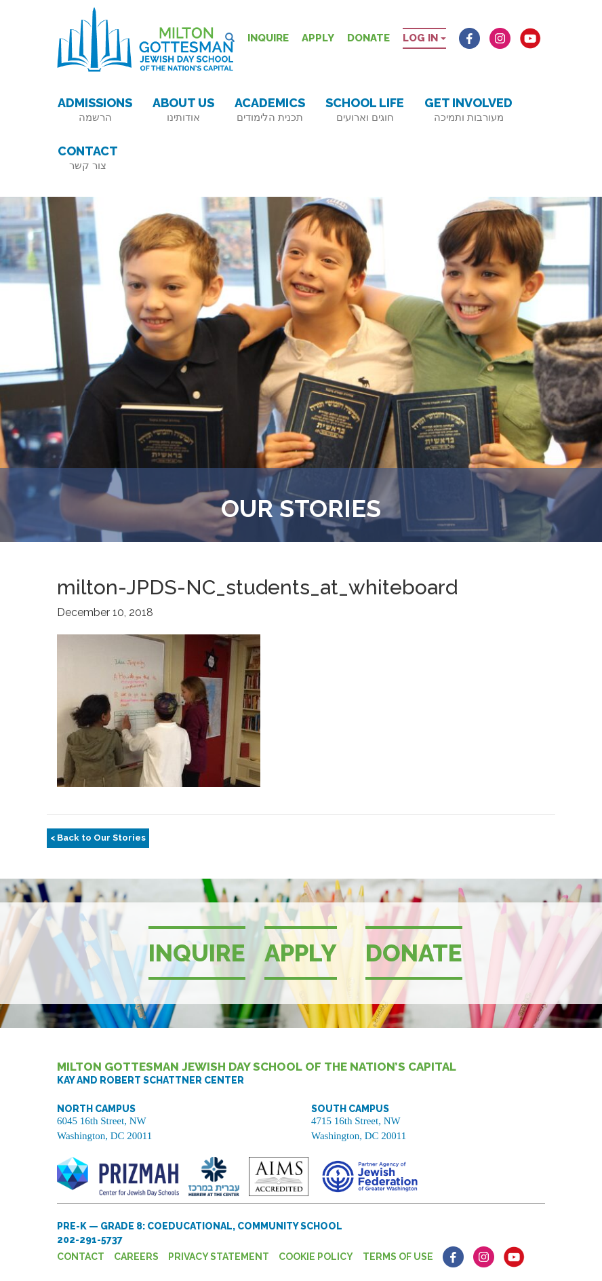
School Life (364, 109)
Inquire (268, 38)
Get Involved (468, 109)
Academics (270, 109)
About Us (183, 109)
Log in (424, 38)
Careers (136, 1256)
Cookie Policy (316, 1256)
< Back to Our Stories (98, 838)
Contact (88, 158)
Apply (318, 38)
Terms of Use (398, 1256)
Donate (368, 38)
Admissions (95, 109)
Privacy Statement (218, 1256)
